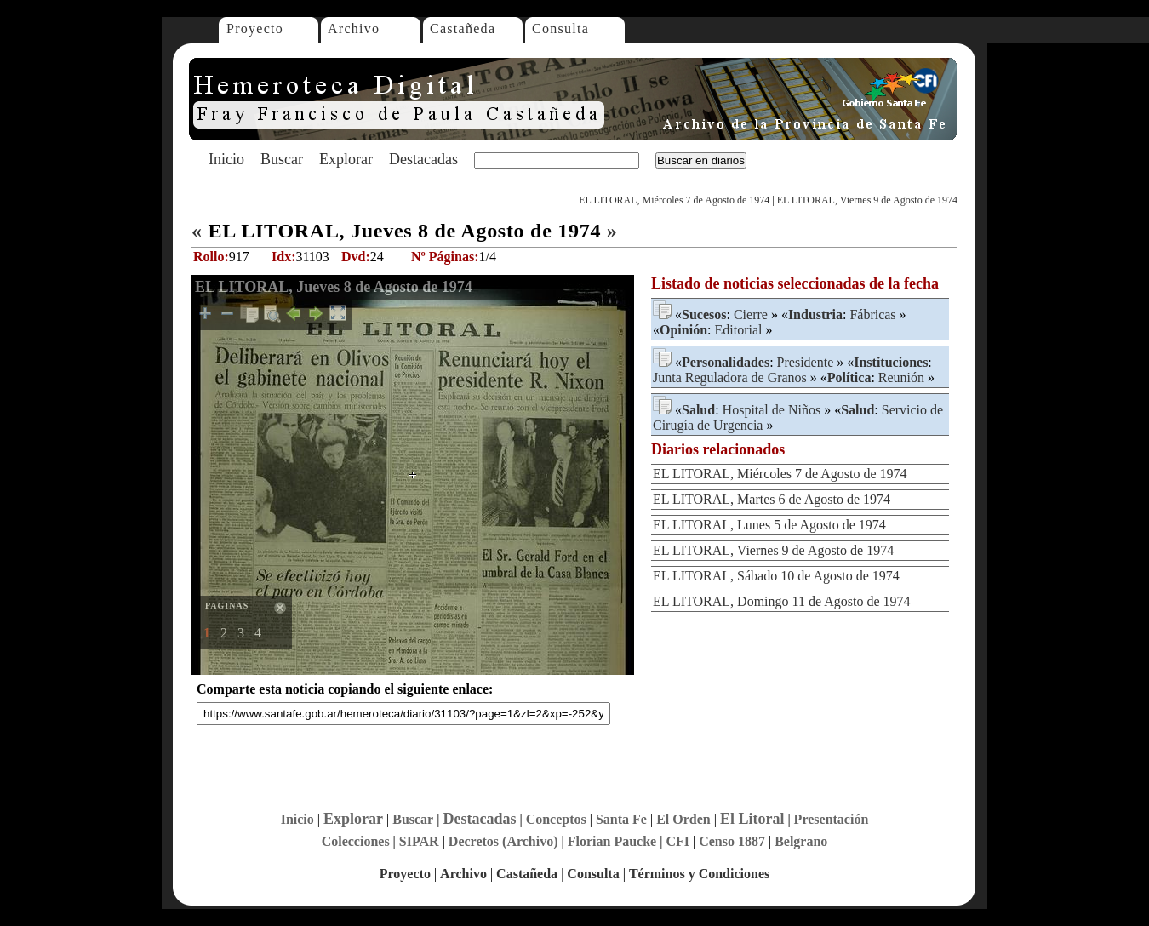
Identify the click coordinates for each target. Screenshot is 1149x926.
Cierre (751, 314)
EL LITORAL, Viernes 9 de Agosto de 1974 (867, 200)
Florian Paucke (612, 841)
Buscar (281, 159)
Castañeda (462, 28)
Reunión (901, 377)
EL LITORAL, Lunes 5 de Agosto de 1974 (769, 524)
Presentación (831, 819)
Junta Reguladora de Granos (730, 377)
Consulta (560, 28)
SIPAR (419, 841)
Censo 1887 (732, 841)
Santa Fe (621, 819)
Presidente (805, 362)
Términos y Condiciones (699, 873)
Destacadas (423, 159)
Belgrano (801, 841)
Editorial (738, 330)
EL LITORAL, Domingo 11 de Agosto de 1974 (782, 601)
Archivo (354, 28)
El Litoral (752, 818)
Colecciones (356, 841)
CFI (677, 841)
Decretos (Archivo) (503, 841)
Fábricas (872, 314)
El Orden (683, 819)
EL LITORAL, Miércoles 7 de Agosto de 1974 (674, 200)
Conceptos (556, 819)
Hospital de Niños (772, 410)
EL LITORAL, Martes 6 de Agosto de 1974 (771, 499)
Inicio (226, 159)
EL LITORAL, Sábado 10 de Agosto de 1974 (776, 576)
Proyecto (254, 28)
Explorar (346, 159)
